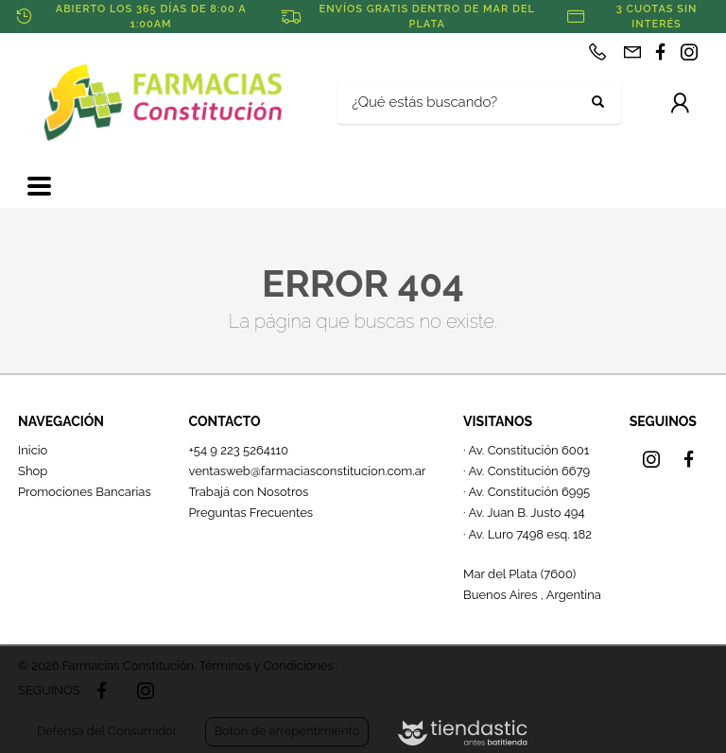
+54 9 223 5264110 (238, 450)
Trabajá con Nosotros (248, 492)
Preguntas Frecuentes (250, 512)
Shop (32, 471)
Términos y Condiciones (266, 666)
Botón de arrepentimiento (286, 731)
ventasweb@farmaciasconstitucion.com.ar (306, 471)
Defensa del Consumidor (107, 731)
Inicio (32, 450)
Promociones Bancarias (84, 492)
